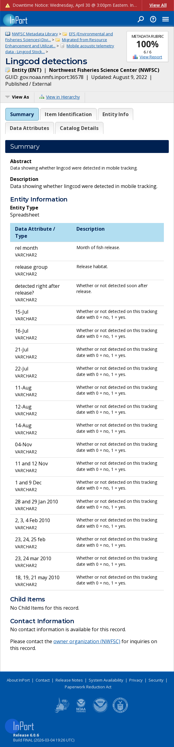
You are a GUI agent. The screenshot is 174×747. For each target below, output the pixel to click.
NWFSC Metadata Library (35, 34)
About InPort (18, 680)
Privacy (136, 680)
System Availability (106, 680)
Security (156, 680)
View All (158, 5)
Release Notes (69, 680)
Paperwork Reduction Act (88, 687)
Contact (43, 680)
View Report (151, 57)
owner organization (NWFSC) (86, 641)
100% (147, 44)
